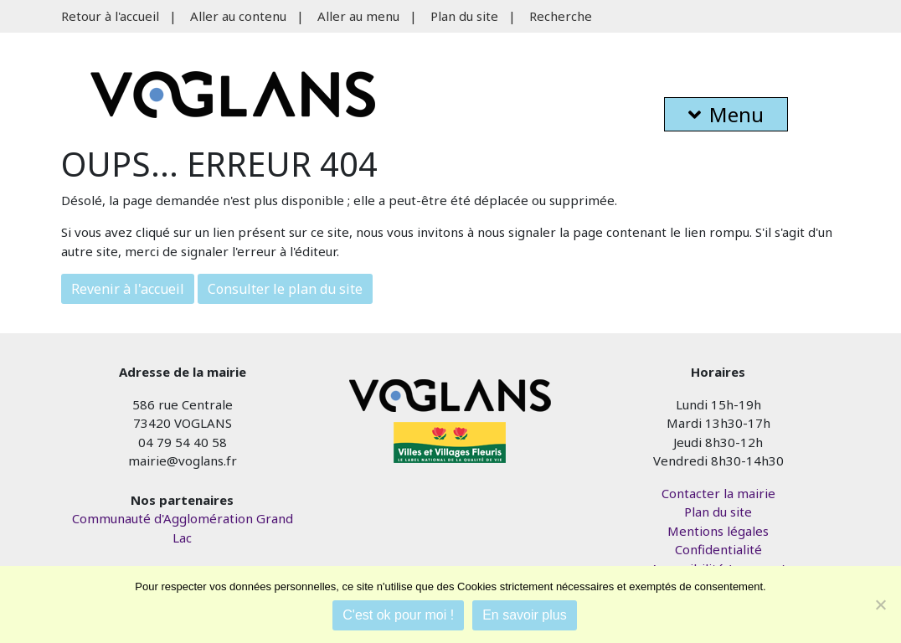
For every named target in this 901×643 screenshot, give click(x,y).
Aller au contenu (238, 16)
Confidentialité (718, 549)
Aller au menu (358, 16)
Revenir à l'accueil (127, 289)
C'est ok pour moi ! (398, 615)
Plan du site (464, 16)
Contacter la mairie (718, 493)
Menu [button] (726, 114)
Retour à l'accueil (110, 16)
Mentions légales (718, 530)
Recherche (560, 16)
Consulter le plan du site (285, 289)
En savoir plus (524, 615)
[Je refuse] (880, 604)
